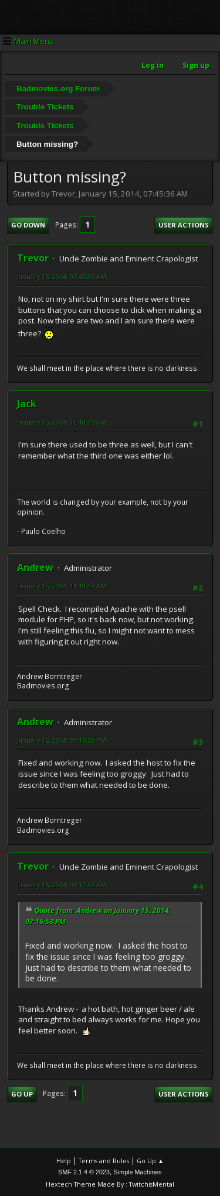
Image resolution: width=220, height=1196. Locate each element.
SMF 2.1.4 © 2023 (84, 1172)
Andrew (35, 567)
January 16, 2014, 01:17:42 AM (61, 884)
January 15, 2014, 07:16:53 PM (61, 740)
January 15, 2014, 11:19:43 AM (61, 585)
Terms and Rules (104, 1160)
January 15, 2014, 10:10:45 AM (61, 422)
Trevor (33, 257)
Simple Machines (138, 1172)
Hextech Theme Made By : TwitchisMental (110, 1184)
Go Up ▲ (150, 1160)
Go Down (28, 224)
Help (63, 1160)
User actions (183, 224)
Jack (26, 403)
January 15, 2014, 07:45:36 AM (61, 276)
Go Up (22, 1094)
